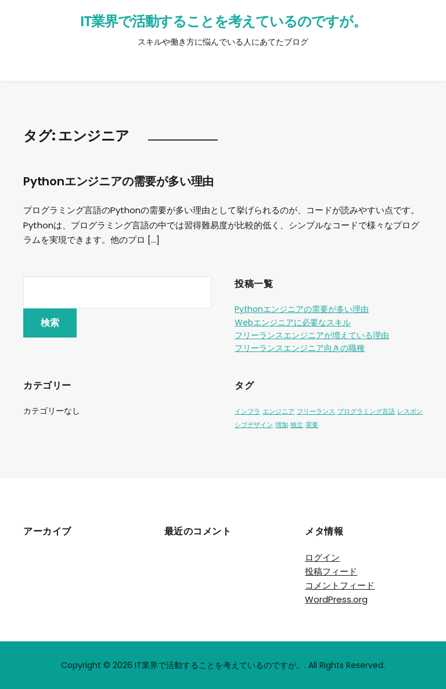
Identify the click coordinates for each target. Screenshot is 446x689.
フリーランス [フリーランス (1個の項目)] (316, 411)
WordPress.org (336, 599)
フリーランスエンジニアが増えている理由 (312, 335)
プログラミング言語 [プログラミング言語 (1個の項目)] (366, 411)
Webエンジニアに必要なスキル (293, 322)
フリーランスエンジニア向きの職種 (300, 348)
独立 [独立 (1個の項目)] (296, 425)
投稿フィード (331, 571)
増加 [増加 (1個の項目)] (281, 425)
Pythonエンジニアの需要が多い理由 (118, 181)
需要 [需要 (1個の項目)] (311, 425)
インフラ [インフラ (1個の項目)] (247, 411)
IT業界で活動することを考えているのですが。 (223, 21)
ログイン (322, 557)
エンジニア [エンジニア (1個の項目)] (278, 411)
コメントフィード (340, 585)
